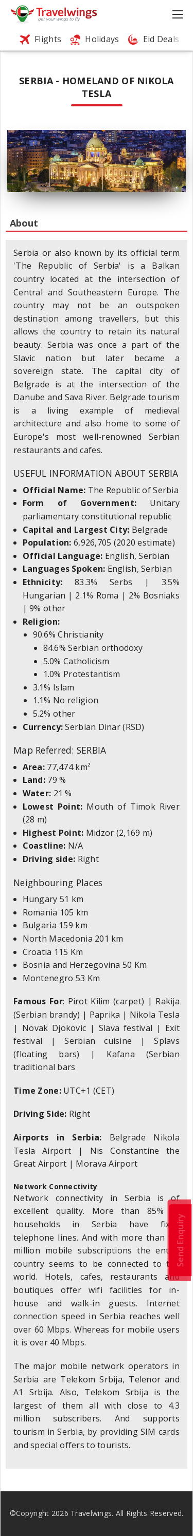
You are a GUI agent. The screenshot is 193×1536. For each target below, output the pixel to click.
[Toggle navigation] (179, 14)
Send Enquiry (180, 1240)
